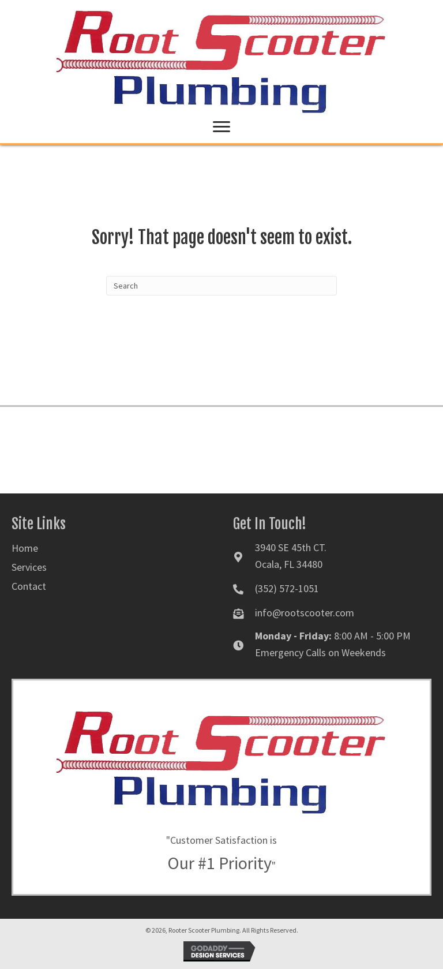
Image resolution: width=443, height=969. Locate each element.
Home (25, 548)
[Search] (221, 285)
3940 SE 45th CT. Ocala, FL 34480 (290, 556)
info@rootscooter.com (304, 612)
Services (29, 567)
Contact (29, 586)
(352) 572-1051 (287, 588)
